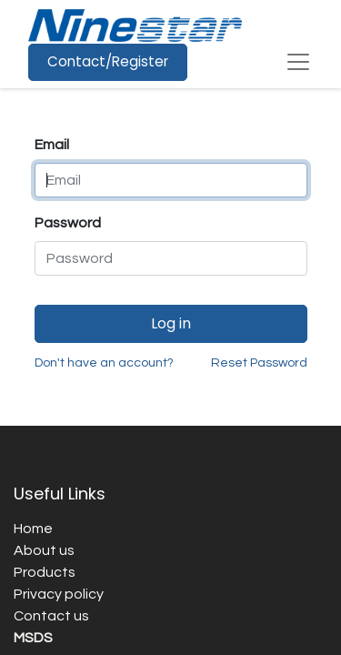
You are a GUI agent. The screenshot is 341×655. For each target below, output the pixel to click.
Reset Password (259, 363)
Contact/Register (107, 61)
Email (52, 144)
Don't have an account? (104, 363)
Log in (171, 323)
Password (68, 223)
